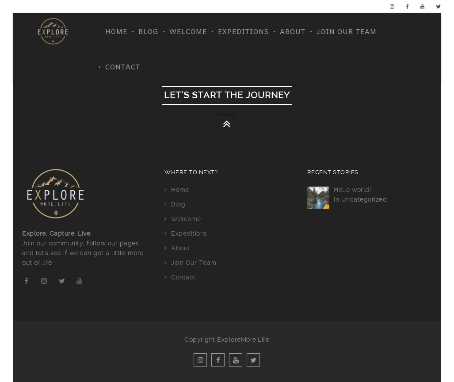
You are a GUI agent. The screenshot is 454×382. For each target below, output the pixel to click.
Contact (122, 66)
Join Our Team (347, 31)
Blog (148, 31)
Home (116, 31)
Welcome (188, 31)
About (292, 31)
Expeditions (243, 31)
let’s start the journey (227, 95)
